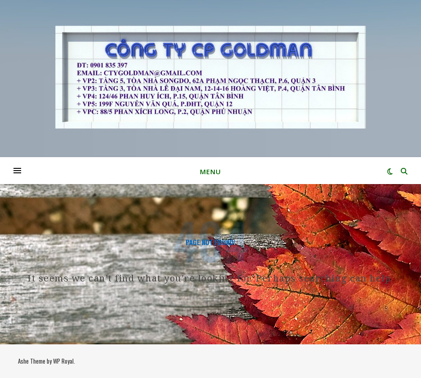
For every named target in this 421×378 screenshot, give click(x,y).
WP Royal (63, 360)
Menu (210, 171)
